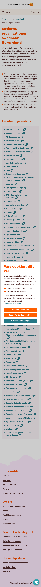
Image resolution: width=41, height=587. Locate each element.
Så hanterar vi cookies (12, 304)
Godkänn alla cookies (20, 309)
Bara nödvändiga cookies (20, 315)
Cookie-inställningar (20, 320)
